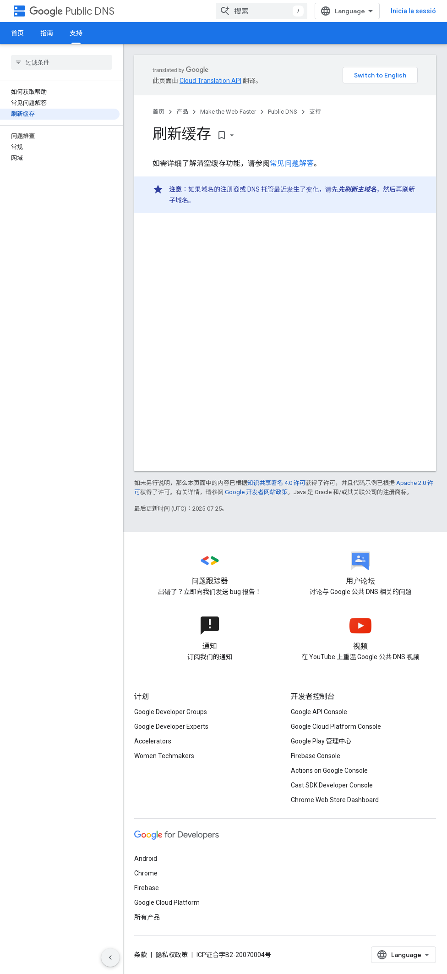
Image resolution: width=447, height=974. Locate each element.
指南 (46, 33)
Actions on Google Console (329, 770)
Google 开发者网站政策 (256, 492)
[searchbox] (61, 62)
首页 (17, 33)
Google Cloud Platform (167, 902)
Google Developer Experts (171, 726)
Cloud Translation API (210, 80)
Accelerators (152, 741)
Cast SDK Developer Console (332, 785)
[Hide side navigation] (110, 957)
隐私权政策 (172, 954)
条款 (140, 954)
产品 (182, 111)
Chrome (146, 873)
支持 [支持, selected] (76, 33)
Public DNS (71, 11)
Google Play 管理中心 (321, 741)
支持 (315, 111)
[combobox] (261, 11)
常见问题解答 (292, 163)
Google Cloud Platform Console (336, 726)
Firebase (146, 887)
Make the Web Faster (228, 111)
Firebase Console (315, 755)
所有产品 (147, 917)
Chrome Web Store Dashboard (335, 799)
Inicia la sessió (413, 11)
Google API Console (319, 711)
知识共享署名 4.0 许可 (276, 482)
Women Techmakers (164, 755)
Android (145, 858)
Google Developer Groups (170, 711)
